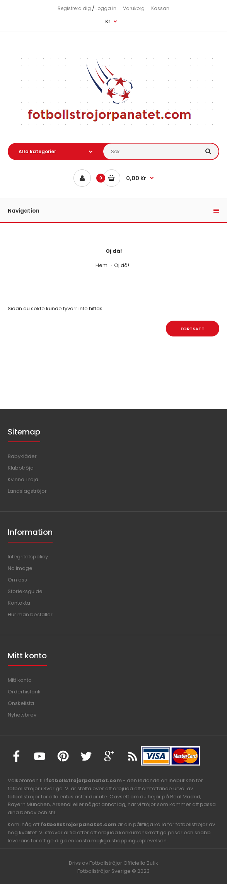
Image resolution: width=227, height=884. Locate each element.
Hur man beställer (30, 614)
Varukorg (134, 8)
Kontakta (19, 603)
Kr (107, 21)
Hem (102, 265)
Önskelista (21, 703)
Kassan (160, 8)
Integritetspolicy (28, 556)
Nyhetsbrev (22, 714)
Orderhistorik (24, 691)
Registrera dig (74, 8)
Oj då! (121, 265)
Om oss (17, 579)
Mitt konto (20, 680)
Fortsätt (193, 329)
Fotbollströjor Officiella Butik (123, 863)
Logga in (106, 8)
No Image (20, 568)
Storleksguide (25, 591)
